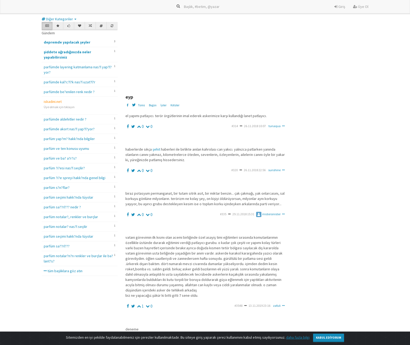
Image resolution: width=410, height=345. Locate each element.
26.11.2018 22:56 (255, 170)
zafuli (277, 306)
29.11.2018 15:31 (243, 214)
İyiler (163, 105)
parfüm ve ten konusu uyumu (66, 148)
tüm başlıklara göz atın (63, 271)
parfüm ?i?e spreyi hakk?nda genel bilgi (74, 177)
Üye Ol (360, 6)
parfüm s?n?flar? (57, 187)
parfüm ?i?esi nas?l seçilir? (64, 168)
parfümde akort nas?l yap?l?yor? (69, 129)
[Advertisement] (253, 55)
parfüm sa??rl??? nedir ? (62, 207)
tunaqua (275, 126)
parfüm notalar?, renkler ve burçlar (71, 216)
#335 (223, 214)
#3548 (238, 306)
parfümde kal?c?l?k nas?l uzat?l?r (69, 82)
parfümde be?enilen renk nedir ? (69, 91)
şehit (157, 149)
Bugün (153, 105)
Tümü (141, 105)
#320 (234, 170)
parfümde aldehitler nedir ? (65, 119)
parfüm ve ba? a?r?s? (60, 158)
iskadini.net (53, 101)
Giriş (339, 6)
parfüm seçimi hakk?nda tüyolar (68, 197)
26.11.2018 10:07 (255, 126)
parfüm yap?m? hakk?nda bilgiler (69, 138)
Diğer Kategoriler (59, 19)
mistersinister (268, 214)
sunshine (274, 170)
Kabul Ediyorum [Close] (328, 337)
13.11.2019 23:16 (259, 306)
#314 (235, 126)
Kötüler (174, 105)
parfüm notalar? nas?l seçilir (65, 226)
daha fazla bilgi (298, 337)
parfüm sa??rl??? (57, 246)
